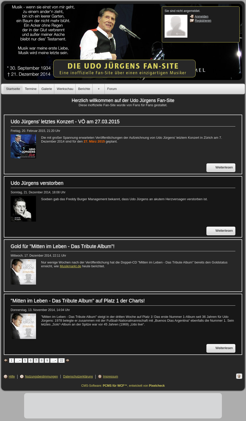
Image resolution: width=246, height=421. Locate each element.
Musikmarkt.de (70, 266)
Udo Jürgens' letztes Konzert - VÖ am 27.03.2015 (65, 121)
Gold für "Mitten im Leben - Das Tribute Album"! (62, 246)
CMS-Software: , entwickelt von (123, 385)
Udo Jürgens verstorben (37, 183)
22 (61, 360)
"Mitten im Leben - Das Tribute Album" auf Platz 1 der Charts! (78, 300)
